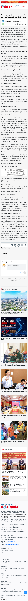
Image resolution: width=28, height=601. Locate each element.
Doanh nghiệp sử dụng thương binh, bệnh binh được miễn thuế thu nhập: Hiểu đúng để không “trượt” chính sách (13, 365)
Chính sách (3, 10)
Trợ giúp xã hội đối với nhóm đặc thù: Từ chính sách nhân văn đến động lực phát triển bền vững (18, 485)
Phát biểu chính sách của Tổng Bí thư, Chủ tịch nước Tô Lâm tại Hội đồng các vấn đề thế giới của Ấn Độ (13, 473)
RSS (3, 555)
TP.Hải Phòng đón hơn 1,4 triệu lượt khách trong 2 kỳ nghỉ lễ (18, 490)
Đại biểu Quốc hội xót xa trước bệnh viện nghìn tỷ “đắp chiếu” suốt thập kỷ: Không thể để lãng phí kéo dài (13, 391)
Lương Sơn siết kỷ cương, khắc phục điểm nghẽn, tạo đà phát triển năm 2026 (13, 416)
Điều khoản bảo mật (7, 550)
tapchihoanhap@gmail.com (12, 544)
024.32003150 (11, 542)
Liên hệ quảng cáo (7, 548)
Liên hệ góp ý (6, 553)
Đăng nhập (17, 6)
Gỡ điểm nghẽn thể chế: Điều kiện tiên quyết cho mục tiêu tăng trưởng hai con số (13, 313)
